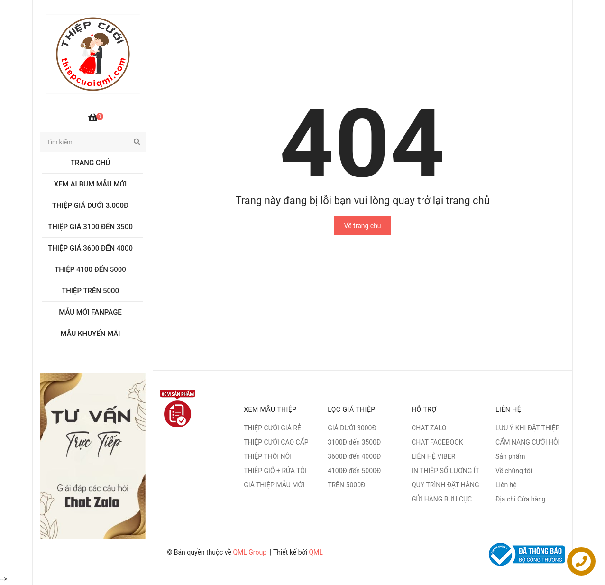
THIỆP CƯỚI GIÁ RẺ (272, 428)
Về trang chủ (362, 226)
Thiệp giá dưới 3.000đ (90, 205)
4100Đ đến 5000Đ (354, 470)
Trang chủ (90, 162)
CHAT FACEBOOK (437, 442)
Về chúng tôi (513, 470)
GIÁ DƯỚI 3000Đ (352, 428)
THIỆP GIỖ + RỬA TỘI (275, 470)
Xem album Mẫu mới (90, 184)
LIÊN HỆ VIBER (433, 456)
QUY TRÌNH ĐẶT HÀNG (445, 485)
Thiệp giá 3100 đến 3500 (90, 227)
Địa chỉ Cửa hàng (520, 499)
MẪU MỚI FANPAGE (90, 312)
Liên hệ (506, 485)
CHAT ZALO (429, 428)
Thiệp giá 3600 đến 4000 (90, 248)
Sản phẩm (510, 456)
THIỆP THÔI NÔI (268, 456)
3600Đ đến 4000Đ (354, 456)
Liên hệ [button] (508, 409)
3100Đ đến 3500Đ (354, 442)
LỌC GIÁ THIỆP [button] (352, 409)
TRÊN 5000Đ (346, 485)
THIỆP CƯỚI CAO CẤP (276, 442)
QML (315, 552)
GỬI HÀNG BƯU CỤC (442, 499)
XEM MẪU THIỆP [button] (270, 409)
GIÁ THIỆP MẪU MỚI (274, 485)
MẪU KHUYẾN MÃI (90, 333)
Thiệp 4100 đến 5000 (90, 269)
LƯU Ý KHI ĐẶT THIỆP (527, 428)
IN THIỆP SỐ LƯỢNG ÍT (445, 470)
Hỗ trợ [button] (424, 409)
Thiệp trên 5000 (90, 291)
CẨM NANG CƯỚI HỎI (527, 442)
